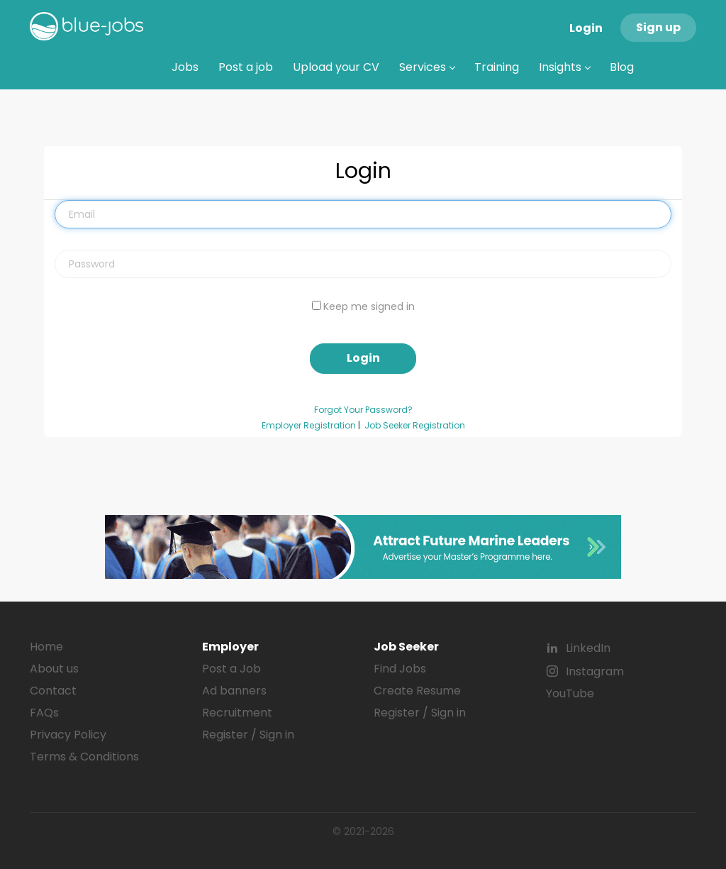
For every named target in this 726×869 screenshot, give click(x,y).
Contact (53, 690)
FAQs (44, 712)
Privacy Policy (68, 734)
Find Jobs (400, 668)
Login (586, 28)
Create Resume (417, 690)
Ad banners (234, 690)
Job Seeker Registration (414, 425)
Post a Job (231, 668)
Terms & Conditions (84, 756)
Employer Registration (309, 425)
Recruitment (237, 712)
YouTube (570, 693)
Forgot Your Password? (363, 410)
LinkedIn (588, 648)
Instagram (595, 671)
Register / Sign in (248, 734)
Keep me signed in (369, 306)
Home (46, 646)
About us (54, 668)
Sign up (658, 27)
